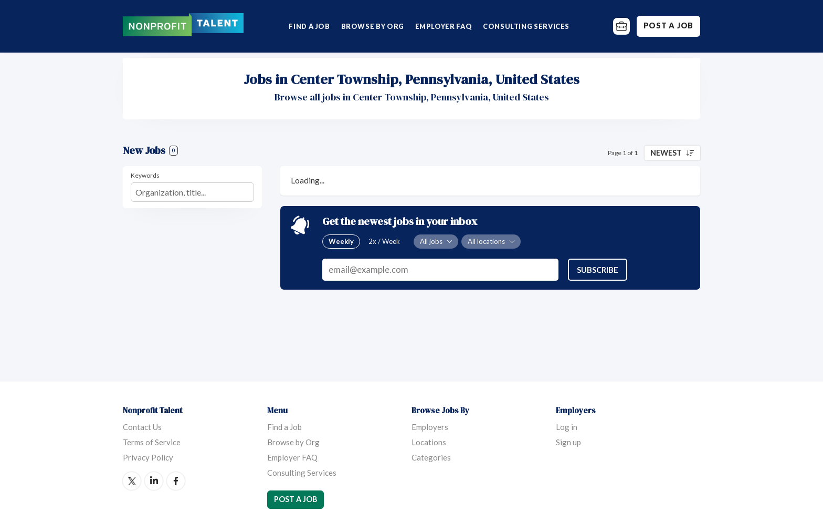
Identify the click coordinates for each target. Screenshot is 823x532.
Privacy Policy (148, 457)
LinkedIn (154, 481)
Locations (429, 442)
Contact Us (142, 427)
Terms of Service (152, 442)
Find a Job (309, 26)
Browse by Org (372, 26)
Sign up (568, 442)
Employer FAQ (443, 26)
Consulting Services (526, 26)
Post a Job (668, 25)
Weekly (341, 241)
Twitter (132, 481)
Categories (431, 457)
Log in (566, 427)
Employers (430, 427)
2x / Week (384, 241)
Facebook (176, 481)
